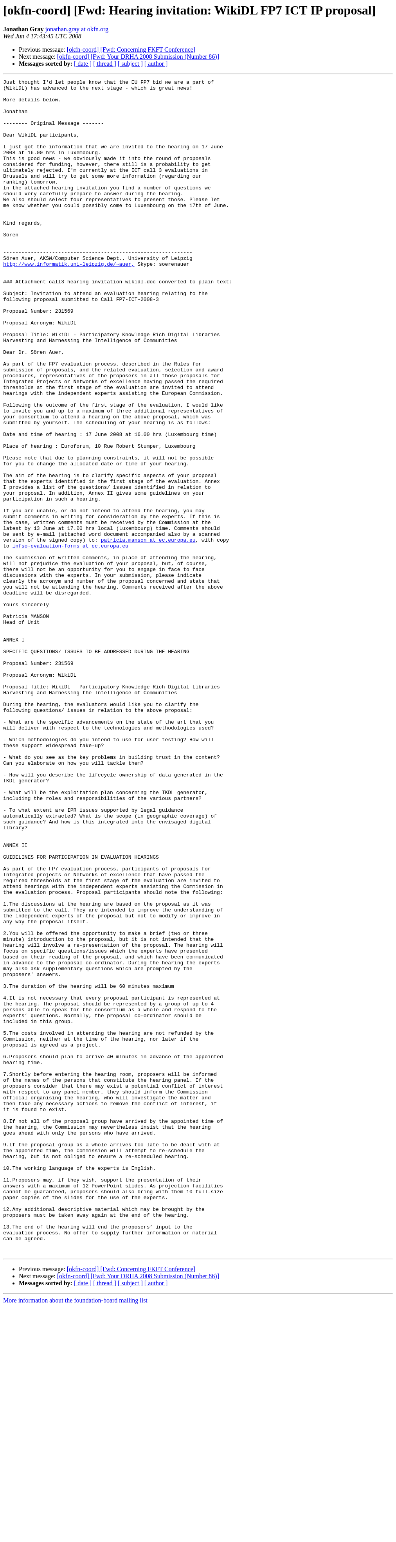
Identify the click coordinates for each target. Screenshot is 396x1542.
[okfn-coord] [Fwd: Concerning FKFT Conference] (131, 49)
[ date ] (83, 63)
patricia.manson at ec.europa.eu (148, 632)
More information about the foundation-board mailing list (75, 1535)
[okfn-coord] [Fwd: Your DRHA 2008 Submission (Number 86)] (138, 56)
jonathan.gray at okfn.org (76, 29)
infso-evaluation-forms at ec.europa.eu (70, 639)
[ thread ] (104, 63)
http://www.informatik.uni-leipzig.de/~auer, (68, 301)
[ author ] (156, 63)
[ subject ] (130, 63)
